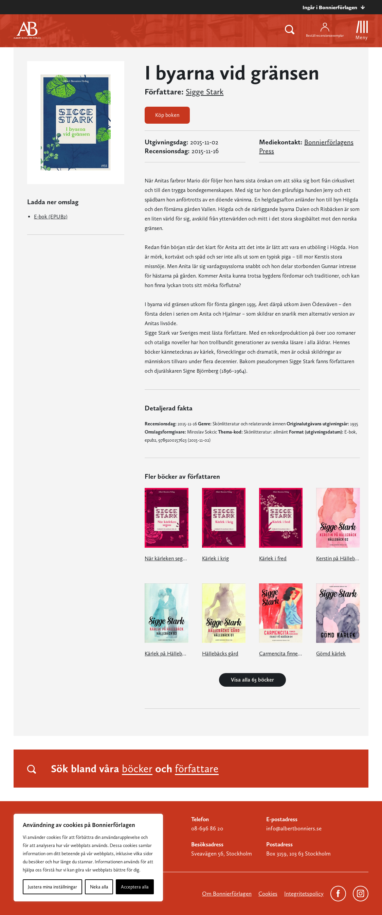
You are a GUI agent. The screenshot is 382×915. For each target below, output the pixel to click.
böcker (137, 768)
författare (197, 768)
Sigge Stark (204, 91)
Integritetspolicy (304, 893)
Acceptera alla (135, 887)
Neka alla (99, 887)
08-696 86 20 (207, 828)
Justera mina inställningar (52, 887)
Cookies (267, 893)
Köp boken (167, 115)
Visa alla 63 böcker (252, 679)
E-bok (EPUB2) (51, 216)
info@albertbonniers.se (294, 828)
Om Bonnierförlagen (227, 893)
